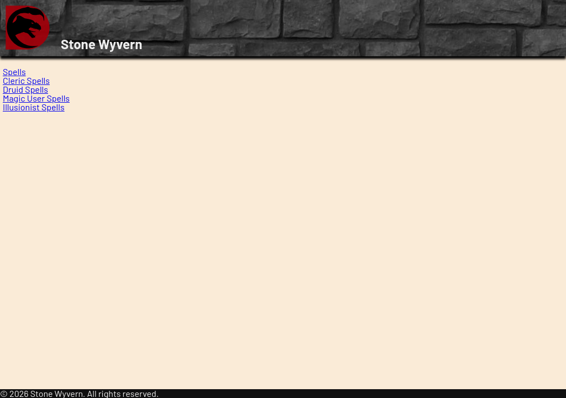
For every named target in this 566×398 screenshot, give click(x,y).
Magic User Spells (36, 98)
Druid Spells (25, 89)
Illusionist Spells (34, 107)
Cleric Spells (26, 80)
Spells (14, 71)
